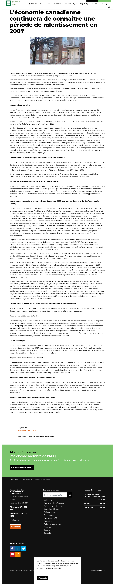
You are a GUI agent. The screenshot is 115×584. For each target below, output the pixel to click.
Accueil (9, 12)
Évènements (49, 512)
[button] (69, 495)
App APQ (60, 12)
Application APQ (50, 518)
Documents (49, 515)
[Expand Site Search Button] (109, 7)
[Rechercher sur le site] (57, 495)
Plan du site (70, 570)
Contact (92, 7)
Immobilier (31, 431)
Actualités (33, 12)
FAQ (80, 12)
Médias (70, 12)
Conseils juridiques (51, 509)
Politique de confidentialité (56, 570)
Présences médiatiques (53, 506)
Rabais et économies (52, 524)
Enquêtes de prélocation (54, 503)
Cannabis (47, 533)
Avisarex (47, 527)
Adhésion (104, 7)
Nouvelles (22, 431)
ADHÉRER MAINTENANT (22, 467)
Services (20, 12)
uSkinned (101, 570)
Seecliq (47, 530)
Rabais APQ (47, 12)
